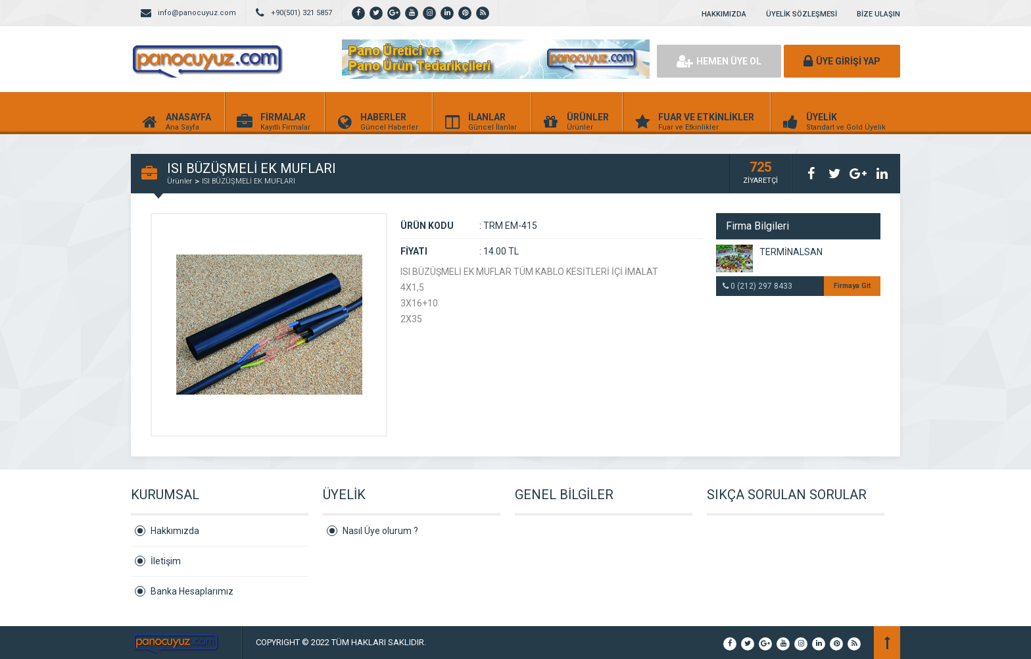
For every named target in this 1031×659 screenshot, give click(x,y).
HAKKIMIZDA (724, 14)
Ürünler (179, 181)
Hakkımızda (175, 530)
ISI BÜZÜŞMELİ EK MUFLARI (248, 181)
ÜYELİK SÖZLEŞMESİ (801, 14)
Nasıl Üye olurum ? (380, 530)
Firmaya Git (852, 285)
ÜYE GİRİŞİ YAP (841, 61)
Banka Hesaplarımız (192, 591)
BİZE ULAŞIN (878, 14)
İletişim (166, 561)
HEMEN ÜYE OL (719, 61)
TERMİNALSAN (791, 252)
